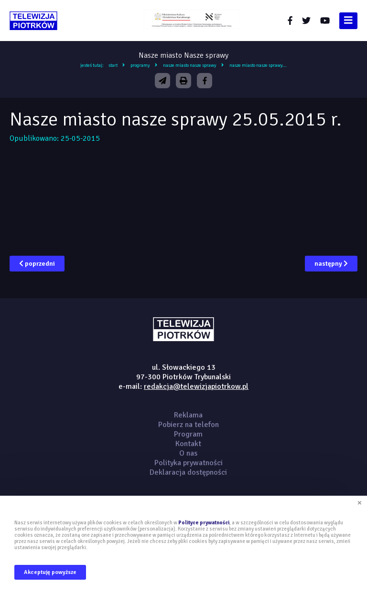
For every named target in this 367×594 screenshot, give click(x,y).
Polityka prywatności (188, 463)
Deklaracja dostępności (188, 472)
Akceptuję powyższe (50, 572)
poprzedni (37, 264)
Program (188, 434)
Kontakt (188, 443)
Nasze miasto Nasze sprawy (189, 65)
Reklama (188, 415)
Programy (140, 65)
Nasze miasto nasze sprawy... (258, 65)
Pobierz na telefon (188, 424)
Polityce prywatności (203, 523)
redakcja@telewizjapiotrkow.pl (196, 386)
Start (113, 65)
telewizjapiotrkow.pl (33, 20)
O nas (188, 453)
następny (331, 264)
